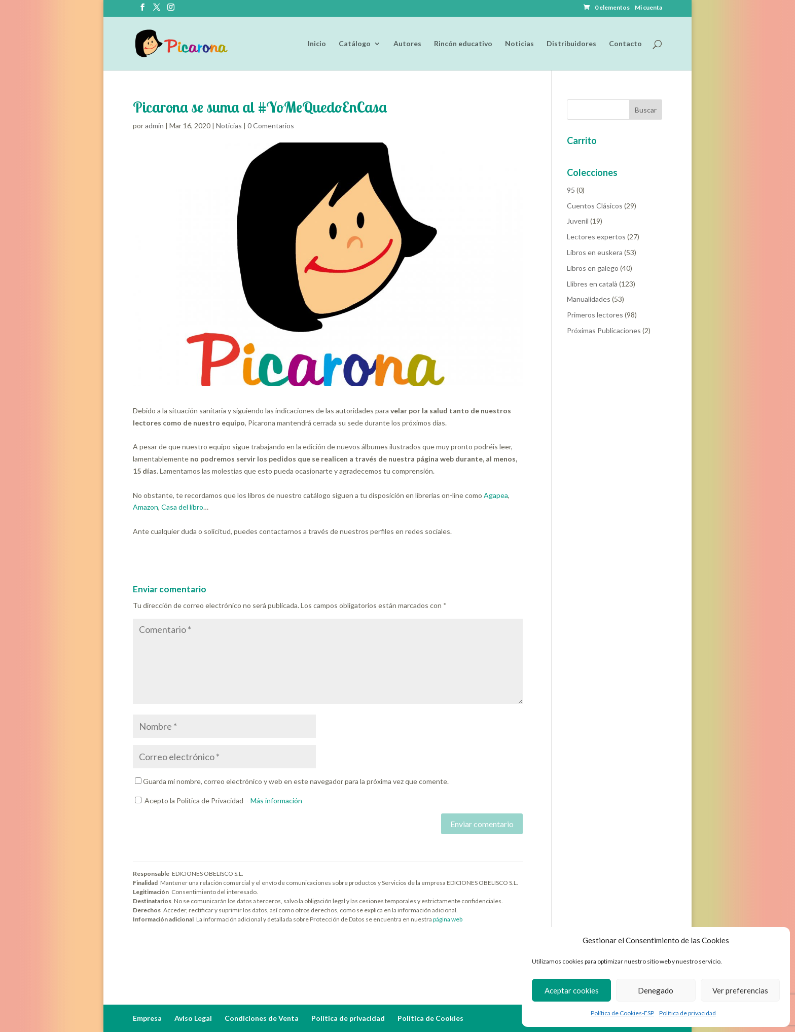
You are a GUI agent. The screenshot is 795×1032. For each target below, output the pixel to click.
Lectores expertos (596, 236)
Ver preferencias (740, 990)
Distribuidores (571, 44)
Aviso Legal (193, 1018)
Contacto (625, 44)
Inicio (317, 44)
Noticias (519, 44)
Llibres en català (592, 283)
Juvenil (578, 221)
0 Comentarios (270, 125)
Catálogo (355, 44)
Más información (276, 800)
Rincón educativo (463, 44)
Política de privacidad (687, 1013)
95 (571, 190)
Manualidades (588, 299)
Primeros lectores (595, 314)
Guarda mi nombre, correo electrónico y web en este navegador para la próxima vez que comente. (296, 781)
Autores (407, 44)
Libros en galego (593, 268)
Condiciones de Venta (262, 1018)
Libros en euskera (595, 252)
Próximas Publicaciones (604, 330)
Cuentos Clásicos (595, 205)
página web (447, 919)
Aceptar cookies (572, 990)
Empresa (147, 1018)
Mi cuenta (648, 8)
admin (154, 125)
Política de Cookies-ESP (622, 1013)
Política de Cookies (430, 1018)
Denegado (655, 990)
